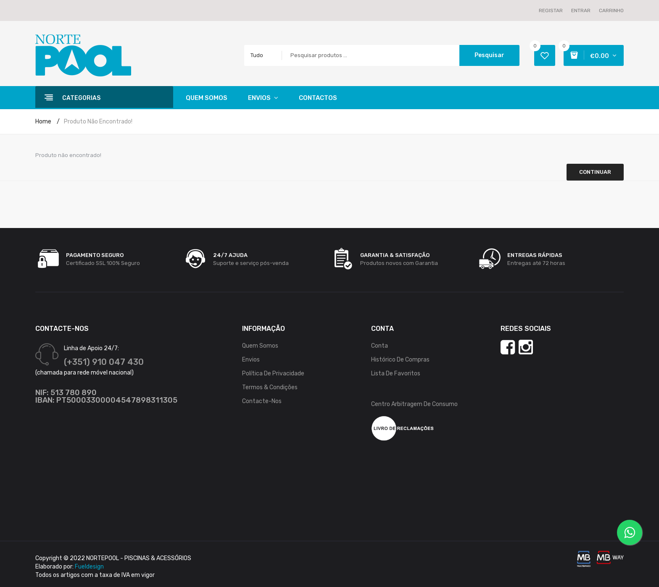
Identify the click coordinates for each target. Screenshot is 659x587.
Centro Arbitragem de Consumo (414, 404)
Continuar (595, 172)
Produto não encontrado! (98, 121)
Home (43, 121)
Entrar (580, 10)
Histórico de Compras (400, 359)
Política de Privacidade (273, 373)
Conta (379, 345)
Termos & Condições (270, 387)
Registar (551, 10)
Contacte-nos (262, 401)
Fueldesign (89, 566)
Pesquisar (489, 55)
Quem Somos (260, 345)
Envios (251, 359)
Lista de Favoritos (395, 373)
